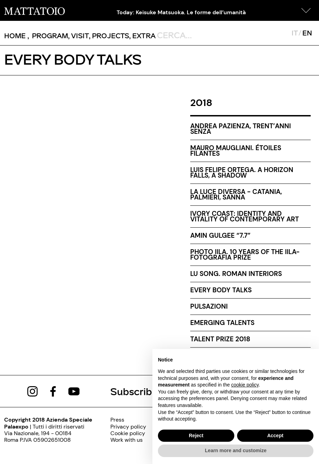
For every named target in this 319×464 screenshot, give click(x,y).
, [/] (16, 35)
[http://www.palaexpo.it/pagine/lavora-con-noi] (128, 440)
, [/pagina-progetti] (109, 35)
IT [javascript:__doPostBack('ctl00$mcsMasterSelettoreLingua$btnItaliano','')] (294, 33)
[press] (128, 419)
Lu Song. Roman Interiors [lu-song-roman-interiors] (236, 273)
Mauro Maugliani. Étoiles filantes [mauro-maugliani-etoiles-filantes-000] (235, 151)
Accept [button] (275, 435)
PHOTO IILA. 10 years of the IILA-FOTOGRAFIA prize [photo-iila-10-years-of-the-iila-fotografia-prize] (245, 254)
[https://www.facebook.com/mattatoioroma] (53, 390)
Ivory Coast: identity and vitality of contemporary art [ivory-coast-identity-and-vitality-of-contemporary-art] (244, 216)
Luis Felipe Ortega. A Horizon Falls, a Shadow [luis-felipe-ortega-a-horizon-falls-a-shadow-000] (241, 172)
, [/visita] (78, 35)
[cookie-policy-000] (128, 433)
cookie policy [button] (245, 385)
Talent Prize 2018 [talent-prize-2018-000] (220, 339)
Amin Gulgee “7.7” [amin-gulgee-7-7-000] (220, 235)
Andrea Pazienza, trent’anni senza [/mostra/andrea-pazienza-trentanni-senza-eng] (240, 129)
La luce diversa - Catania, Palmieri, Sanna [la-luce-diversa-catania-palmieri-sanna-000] (236, 194)
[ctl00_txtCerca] (188, 35)
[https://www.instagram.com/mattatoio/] (32, 390)
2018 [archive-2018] (201, 102)
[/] (34, 10)
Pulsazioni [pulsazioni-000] (209, 306)
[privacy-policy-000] (128, 426)
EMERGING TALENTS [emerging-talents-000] (222, 322)
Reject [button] (196, 435)
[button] (306, 10)
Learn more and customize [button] (235, 450)
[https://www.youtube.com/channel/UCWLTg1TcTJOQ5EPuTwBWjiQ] (73, 390)
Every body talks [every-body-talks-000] (221, 290)
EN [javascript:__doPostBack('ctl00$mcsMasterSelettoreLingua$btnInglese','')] (307, 33)
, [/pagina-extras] (142, 35)
